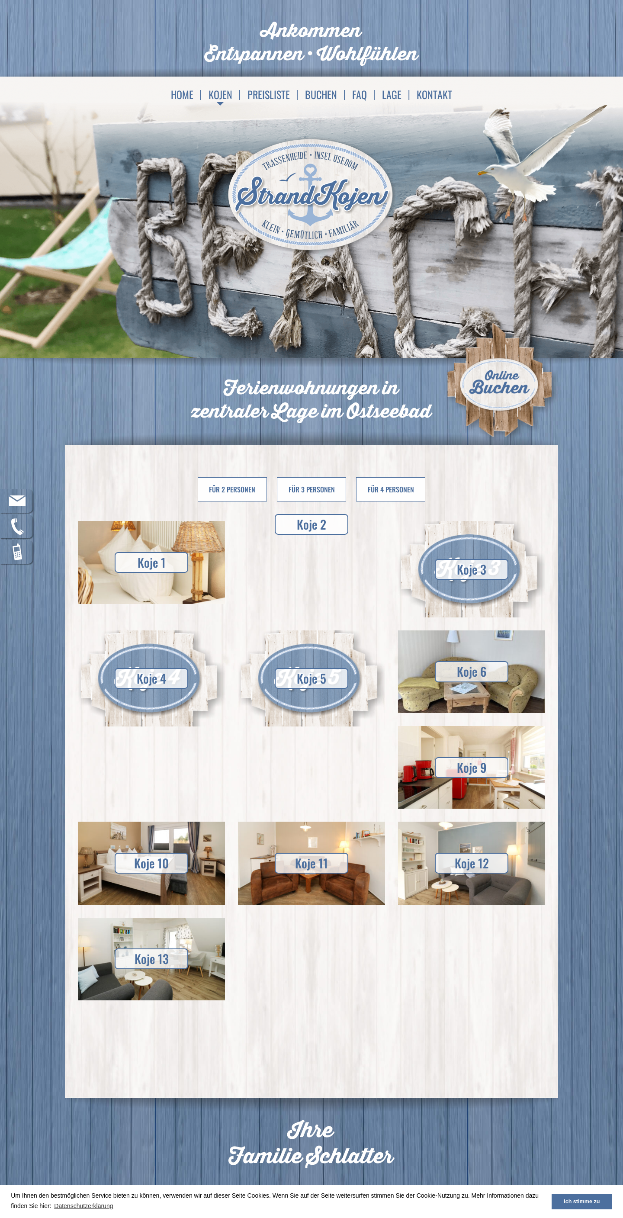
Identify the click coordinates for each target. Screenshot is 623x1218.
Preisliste (268, 94)
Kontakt (434, 94)
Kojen (220, 94)
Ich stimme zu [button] (582, 1202)
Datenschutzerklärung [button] (83, 1205)
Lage (391, 94)
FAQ (359, 94)
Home (182, 94)
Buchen (321, 94)
